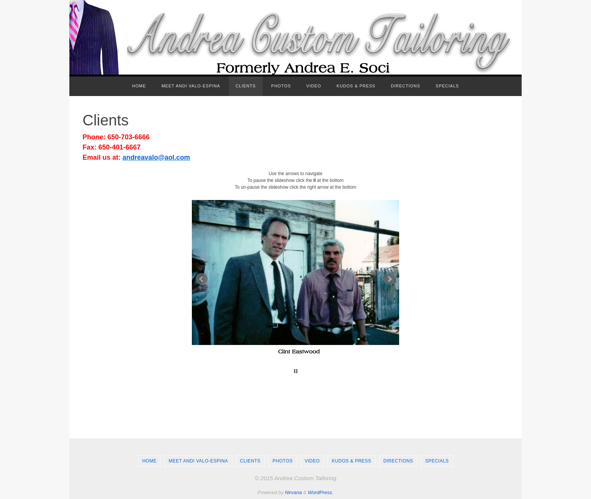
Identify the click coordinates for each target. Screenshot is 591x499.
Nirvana (293, 492)
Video (312, 461)
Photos (282, 461)
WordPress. (321, 492)
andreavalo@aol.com (156, 157)
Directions (398, 461)
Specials (437, 461)
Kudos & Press (351, 461)
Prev (202, 279)
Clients (250, 461)
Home (149, 461)
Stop (295, 371)
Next (389, 279)
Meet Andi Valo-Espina (198, 461)
